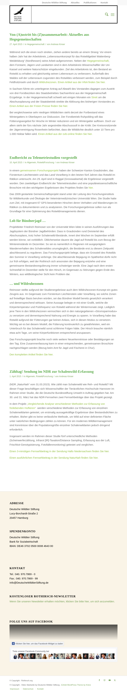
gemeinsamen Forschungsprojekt (39, 170)
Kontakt (104, 2)
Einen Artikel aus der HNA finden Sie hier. (81, 82)
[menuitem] (54, 2)
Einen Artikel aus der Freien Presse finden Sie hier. (39, 105)
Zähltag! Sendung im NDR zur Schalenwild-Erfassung (52, 371)
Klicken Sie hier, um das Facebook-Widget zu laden (37, 643)
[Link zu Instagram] (104, 680)
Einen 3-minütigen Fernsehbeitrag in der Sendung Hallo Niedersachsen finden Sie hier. (59, 451)
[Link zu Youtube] (109, 680)
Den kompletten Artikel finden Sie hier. (31, 354)
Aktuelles (75, 2)
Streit (94, 97)
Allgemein (31, 162)
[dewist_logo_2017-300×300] (20, 14)
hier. (91, 187)
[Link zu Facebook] (99, 680)
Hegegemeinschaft (35, 44)
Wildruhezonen (47, 82)
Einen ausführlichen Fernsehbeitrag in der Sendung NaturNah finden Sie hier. (54, 457)
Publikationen (90, 2)
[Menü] (112, 14)
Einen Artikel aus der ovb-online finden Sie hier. (65, 133)
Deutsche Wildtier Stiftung (54, 2)
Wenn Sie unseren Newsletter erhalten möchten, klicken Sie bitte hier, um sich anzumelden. (62, 601)
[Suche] (105, 14)
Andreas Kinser (58, 44)
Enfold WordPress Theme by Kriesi (76, 685)
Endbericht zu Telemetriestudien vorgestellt (43, 158)
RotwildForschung (45, 162)
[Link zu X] (114, 680)
